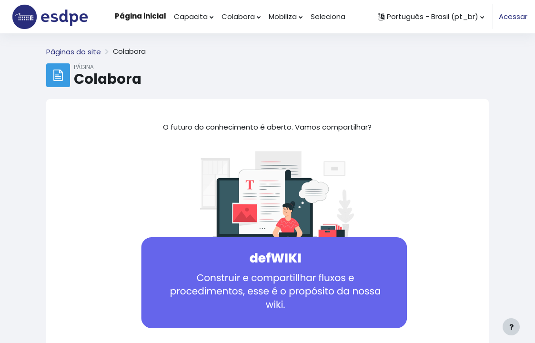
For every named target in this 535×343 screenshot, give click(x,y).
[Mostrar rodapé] (511, 326)
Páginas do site (73, 52)
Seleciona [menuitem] (328, 16)
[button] (431, 16)
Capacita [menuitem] (191, 16)
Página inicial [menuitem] (140, 16)
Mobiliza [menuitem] (283, 16)
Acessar (513, 16)
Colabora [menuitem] (238, 16)
